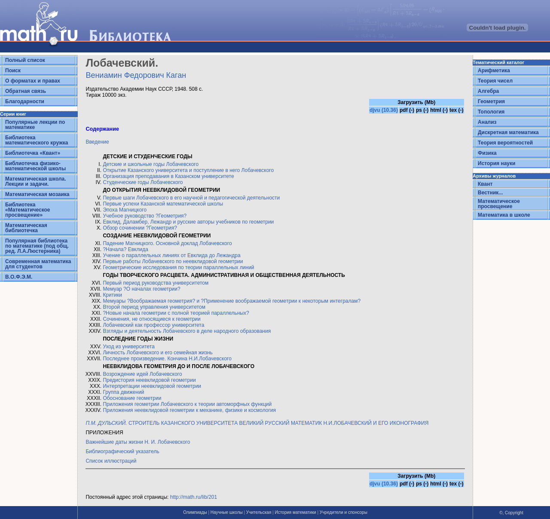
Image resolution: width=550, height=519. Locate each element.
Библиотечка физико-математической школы (35, 166)
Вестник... (490, 193)
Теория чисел (495, 81)
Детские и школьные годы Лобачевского (151, 164)
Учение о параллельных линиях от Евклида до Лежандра (171, 255)
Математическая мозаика (37, 194)
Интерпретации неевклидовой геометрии (152, 386)
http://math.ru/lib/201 (193, 497)
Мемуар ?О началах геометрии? (141, 289)
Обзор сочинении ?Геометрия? (140, 228)
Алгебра (488, 91)
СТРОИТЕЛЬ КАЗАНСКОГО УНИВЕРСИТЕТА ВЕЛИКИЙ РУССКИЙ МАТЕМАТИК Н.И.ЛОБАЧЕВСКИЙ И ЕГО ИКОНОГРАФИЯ (257, 423)
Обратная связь (25, 91)
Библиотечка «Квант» (32, 153)
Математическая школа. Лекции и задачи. (35, 181)
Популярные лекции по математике (35, 124)
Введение (97, 142)
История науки (496, 163)
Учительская (258, 512)
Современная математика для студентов (38, 264)
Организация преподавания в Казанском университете (168, 176)
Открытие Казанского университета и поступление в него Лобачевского (188, 170)
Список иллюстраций (111, 461)
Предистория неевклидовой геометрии (149, 380)
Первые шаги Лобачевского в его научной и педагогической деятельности (191, 198)
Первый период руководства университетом (155, 283)
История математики (295, 512)
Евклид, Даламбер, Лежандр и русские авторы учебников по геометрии (188, 222)
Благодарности (24, 101)
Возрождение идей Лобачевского (142, 374)
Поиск (13, 71)
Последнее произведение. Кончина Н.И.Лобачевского (167, 359)
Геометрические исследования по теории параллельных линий (178, 267)
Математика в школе (504, 215)
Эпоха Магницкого (125, 210)
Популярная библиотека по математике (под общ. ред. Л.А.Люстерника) (37, 246)
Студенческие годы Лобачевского (143, 182)
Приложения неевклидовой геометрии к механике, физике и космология (189, 410)
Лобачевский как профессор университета (153, 325)
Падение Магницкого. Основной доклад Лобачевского (167, 243)
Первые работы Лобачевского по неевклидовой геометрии (173, 261)
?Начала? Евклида (125, 249)
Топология (491, 112)
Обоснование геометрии (132, 398)
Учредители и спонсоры (343, 512)
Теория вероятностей (505, 143)
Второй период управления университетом (154, 307)
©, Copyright (511, 512)
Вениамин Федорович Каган (136, 75)
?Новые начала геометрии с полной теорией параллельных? (176, 313)
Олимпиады (195, 512)
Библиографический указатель (122, 451)
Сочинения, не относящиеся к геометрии (151, 319)
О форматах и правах (32, 81)
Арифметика (494, 71)
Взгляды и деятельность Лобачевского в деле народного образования (187, 331)
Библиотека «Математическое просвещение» (27, 210)
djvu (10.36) (384, 110)
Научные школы (227, 512)
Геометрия (491, 101)
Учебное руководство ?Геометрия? (144, 216)
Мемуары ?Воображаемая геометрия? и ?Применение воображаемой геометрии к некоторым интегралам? (232, 301)
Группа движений (123, 392)
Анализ (487, 122)
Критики (112, 295)
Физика (487, 153)
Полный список (25, 60)
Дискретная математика (508, 132)
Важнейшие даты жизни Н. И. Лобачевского (138, 442)
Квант (485, 184)
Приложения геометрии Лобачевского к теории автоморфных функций (187, 404)
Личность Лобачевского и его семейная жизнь (158, 353)
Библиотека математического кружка (36, 140)
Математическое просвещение (499, 203)
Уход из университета (129, 347)
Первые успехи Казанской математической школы (163, 204)
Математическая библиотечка (26, 227)
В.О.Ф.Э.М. (18, 277)
